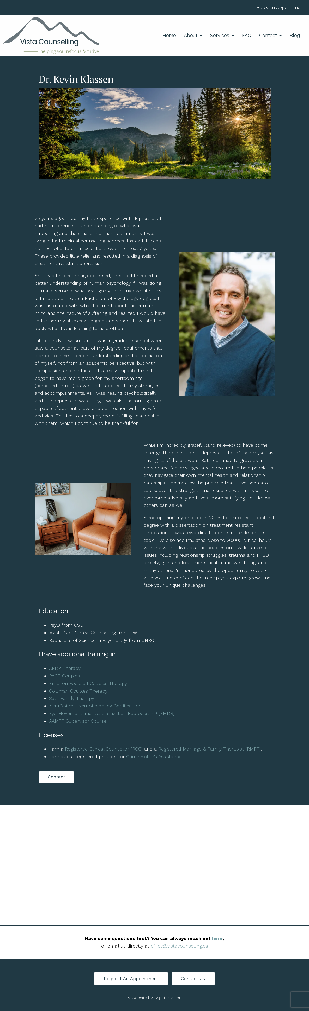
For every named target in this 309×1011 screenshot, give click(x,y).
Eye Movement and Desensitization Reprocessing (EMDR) (111, 713)
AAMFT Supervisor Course (77, 721)
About (190, 35)
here (217, 938)
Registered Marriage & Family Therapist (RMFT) (209, 749)
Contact (268, 35)
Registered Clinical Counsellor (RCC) (104, 749)
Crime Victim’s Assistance (153, 756)
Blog (295, 35)
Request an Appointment (130, 979)
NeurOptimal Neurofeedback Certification (94, 705)
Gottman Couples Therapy (78, 691)
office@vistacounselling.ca (179, 946)
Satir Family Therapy (71, 698)
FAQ (246, 35)
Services (219, 35)
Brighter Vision (167, 998)
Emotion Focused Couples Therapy (88, 683)
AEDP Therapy (65, 668)
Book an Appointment (281, 7)
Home (169, 35)
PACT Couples (64, 675)
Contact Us (193, 979)
